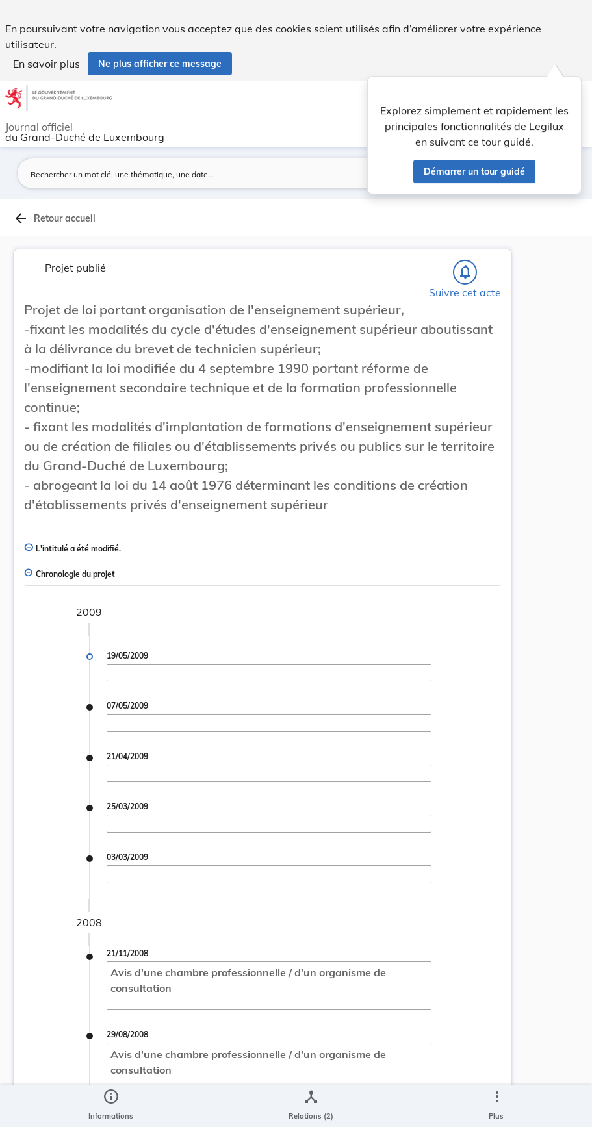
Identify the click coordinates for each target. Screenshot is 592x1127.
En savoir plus (46, 63)
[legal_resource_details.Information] (110, 1106)
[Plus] (496, 1106)
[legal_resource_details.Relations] (311, 1106)
